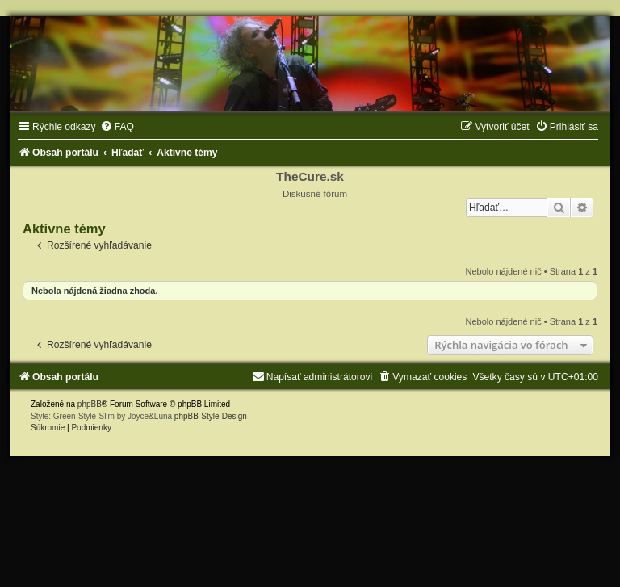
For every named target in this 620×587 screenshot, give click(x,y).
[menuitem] (117, 126)
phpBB (90, 404)
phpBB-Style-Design (210, 416)
